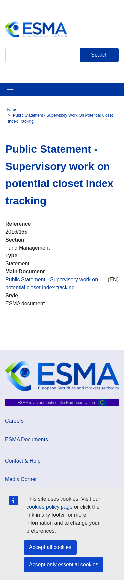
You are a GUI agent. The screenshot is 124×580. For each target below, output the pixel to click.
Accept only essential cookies (63, 564)
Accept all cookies (50, 547)
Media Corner (21, 479)
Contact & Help (23, 461)
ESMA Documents (26, 439)
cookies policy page (49, 507)
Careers (14, 421)
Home (10, 109)
